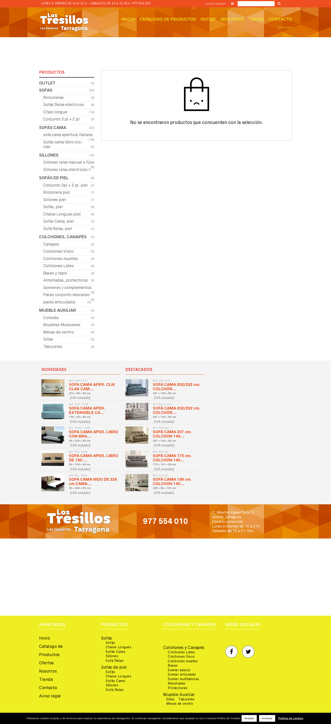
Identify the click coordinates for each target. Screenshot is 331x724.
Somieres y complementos (67, 287)
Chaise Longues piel (62, 214)
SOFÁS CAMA (52, 127)
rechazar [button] (267, 718)
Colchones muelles (60, 258)
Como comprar (285, 27)
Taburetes (52, 346)
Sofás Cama (115, 652)
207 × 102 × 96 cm (164, 393)
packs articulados (59, 302)
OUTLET (47, 83)
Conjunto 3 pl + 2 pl (61, 119)
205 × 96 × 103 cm (164, 488)
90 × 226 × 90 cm (79, 488)
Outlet (208, 19)
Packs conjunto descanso (66, 294)
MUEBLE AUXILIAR (57, 310)
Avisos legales (215, 3)
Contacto (280, 19)
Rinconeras (53, 97)
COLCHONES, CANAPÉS (62, 237)
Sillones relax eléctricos (65, 169)
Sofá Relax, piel (57, 228)
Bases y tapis (55, 273)
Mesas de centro (58, 332)
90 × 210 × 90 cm (79, 440)
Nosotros (232, 19)
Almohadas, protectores (65, 280)
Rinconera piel (56, 192)
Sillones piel (54, 199)
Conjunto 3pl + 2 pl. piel (65, 185)
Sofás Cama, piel (58, 221)
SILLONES (48, 155)
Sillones (112, 656)
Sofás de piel (114, 667)
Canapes (51, 244)
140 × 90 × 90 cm (79, 416)
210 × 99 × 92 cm (79, 393)
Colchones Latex (58, 266)
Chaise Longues (118, 647)
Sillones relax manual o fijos (68, 162)
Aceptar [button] (249, 718)
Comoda (50, 317)
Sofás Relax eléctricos (63, 104)
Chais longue (55, 112)
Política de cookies (290, 718)
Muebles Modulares (61, 325)
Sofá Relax (114, 660)
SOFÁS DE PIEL (53, 178)
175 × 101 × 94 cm (164, 464)
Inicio (128, 19)
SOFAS (45, 90)
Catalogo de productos (168, 19)
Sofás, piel (53, 207)
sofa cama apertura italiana (67, 134)
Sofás (106, 638)
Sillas (48, 339)
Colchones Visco (58, 251)
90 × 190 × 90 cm (79, 464)
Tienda (256, 19)
